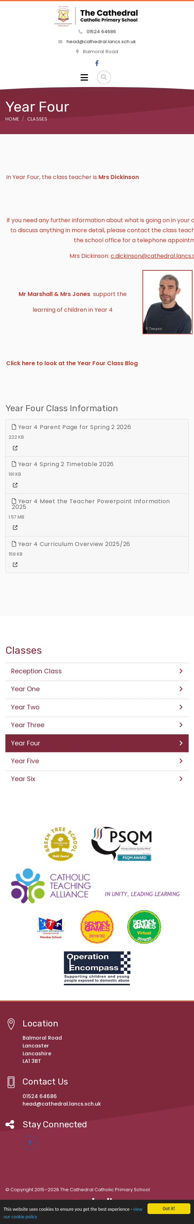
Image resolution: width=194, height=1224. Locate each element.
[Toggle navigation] (84, 77)
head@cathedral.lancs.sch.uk (97, 41)
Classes (37, 119)
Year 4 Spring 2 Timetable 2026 (63, 464)
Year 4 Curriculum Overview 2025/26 (71, 544)
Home (12, 119)
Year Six (97, 779)
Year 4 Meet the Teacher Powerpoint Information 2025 (91, 504)
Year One (97, 689)
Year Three (97, 725)
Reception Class (97, 671)
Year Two (97, 707)
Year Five (97, 761)
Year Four (97, 743)
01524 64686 (97, 31)
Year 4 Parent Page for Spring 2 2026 (71, 427)
